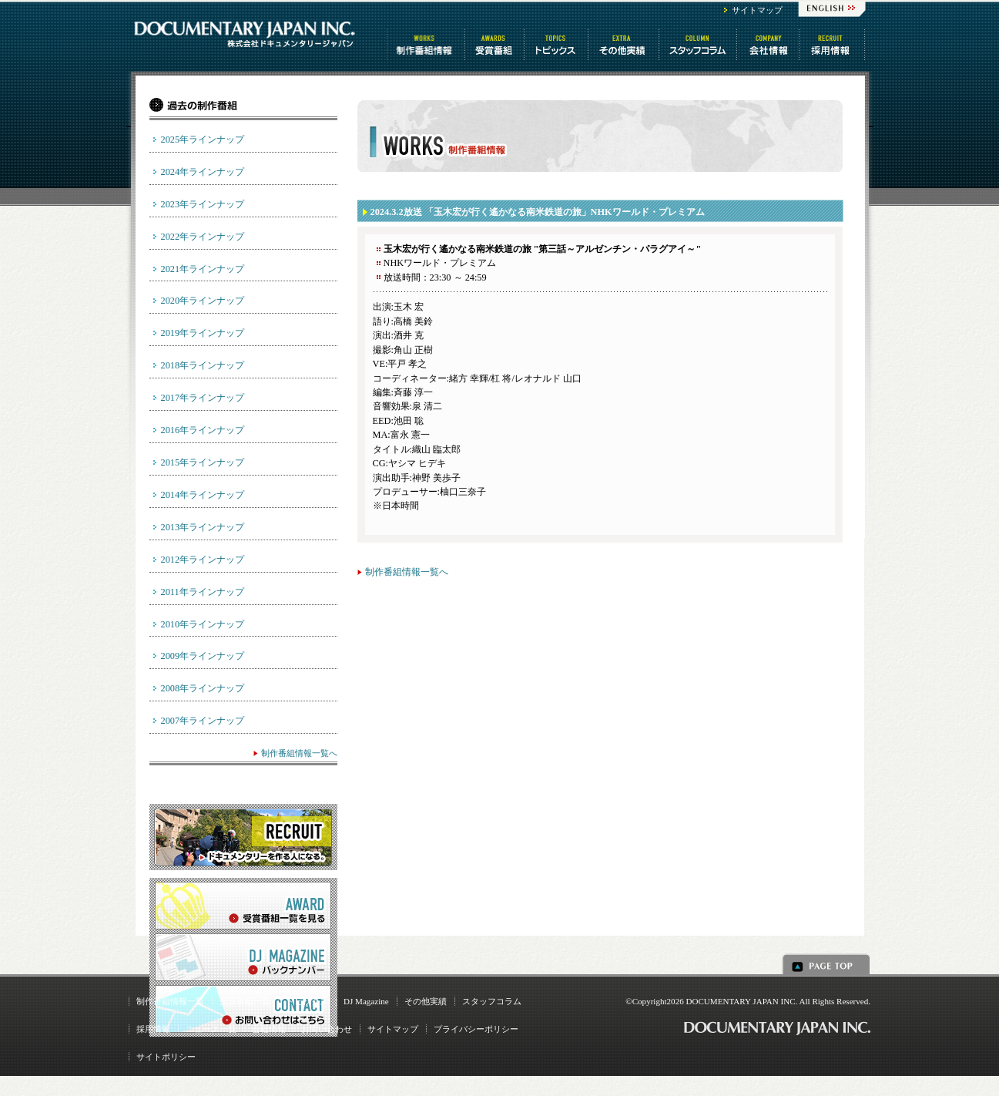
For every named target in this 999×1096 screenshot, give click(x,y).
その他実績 (425, 1001)
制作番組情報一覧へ (406, 571)
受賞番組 (495, 44)
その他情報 (624, 44)
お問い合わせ (326, 1029)
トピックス (557, 44)
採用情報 (153, 1029)
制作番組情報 (426, 44)
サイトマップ (757, 10)
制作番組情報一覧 (170, 1001)
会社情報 (769, 44)
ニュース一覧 (211, 1029)
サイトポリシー (166, 1056)
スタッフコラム (699, 44)
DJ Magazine (366, 1001)
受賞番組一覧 (245, 1001)
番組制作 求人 (833, 44)
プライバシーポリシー (476, 1029)
